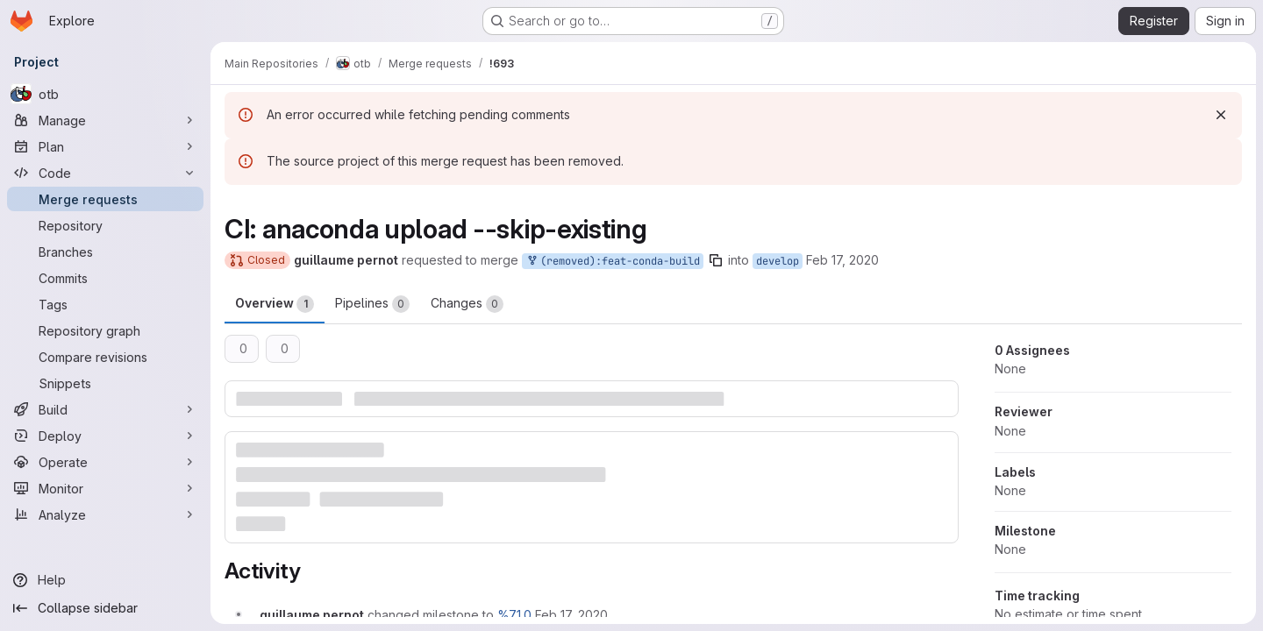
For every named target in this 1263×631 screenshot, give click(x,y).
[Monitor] (105, 488)
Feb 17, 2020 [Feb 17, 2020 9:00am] (842, 259)
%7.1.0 (514, 614)
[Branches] (105, 251)
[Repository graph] (105, 330)
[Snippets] (105, 383)
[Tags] (105, 304)
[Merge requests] (105, 199)
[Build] (105, 409)
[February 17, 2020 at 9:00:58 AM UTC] (571, 614)
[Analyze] (105, 514)
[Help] (105, 580)
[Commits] (105, 278)
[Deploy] (105, 435)
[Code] (105, 172)
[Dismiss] (1220, 114)
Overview (274, 304)
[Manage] (105, 120)
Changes (467, 304)
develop (777, 261)
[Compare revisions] (105, 356)
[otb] (105, 94)
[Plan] (105, 146)
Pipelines (372, 304)
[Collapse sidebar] (105, 608)
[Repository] (105, 225)
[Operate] (105, 462)
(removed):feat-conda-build (612, 261)
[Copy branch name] (715, 260)
